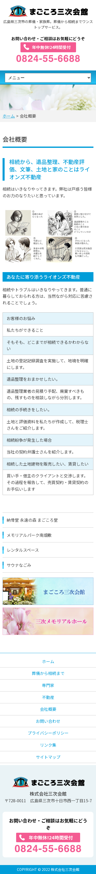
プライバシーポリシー (48, 733)
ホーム (9, 116)
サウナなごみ (19, 565)
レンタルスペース (23, 550)
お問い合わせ (48, 721)
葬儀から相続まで (48, 673)
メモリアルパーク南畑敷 (29, 535)
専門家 (48, 685)
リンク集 (48, 745)
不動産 (48, 697)
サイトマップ (48, 757)
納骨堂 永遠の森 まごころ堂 (32, 520)
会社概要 (48, 709)
